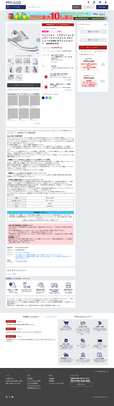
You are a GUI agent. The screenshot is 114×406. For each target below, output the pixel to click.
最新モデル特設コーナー (64, 256)
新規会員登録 (102, 7)
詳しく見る (54, 62)
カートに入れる (93, 47)
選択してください (93, 31)
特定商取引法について (34, 388)
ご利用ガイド (10, 378)
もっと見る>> (37, 123)
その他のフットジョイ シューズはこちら (24, 85)
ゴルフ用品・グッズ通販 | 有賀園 (25, 254)
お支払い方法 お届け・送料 (14, 381)
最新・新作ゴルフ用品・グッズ (45, 256)
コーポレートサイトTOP (56, 383)
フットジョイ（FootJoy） (49, 28)
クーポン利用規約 (32, 383)
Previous (9, 40)
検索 (77, 7)
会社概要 (51, 378)
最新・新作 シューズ (22, 258)
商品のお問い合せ (101, 51)
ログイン (89, 7)
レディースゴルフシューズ (54, 254)
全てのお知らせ (51, 316)
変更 (105, 24)
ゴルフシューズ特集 (21, 261)
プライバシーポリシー (34, 385)
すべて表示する (68, 79)
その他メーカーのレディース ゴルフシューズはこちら (23, 89)
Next (38, 40)
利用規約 (30, 378)
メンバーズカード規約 (34, 381)
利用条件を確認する (103, 81)
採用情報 (51, 381)
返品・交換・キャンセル (13, 383)
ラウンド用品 (40, 254)
